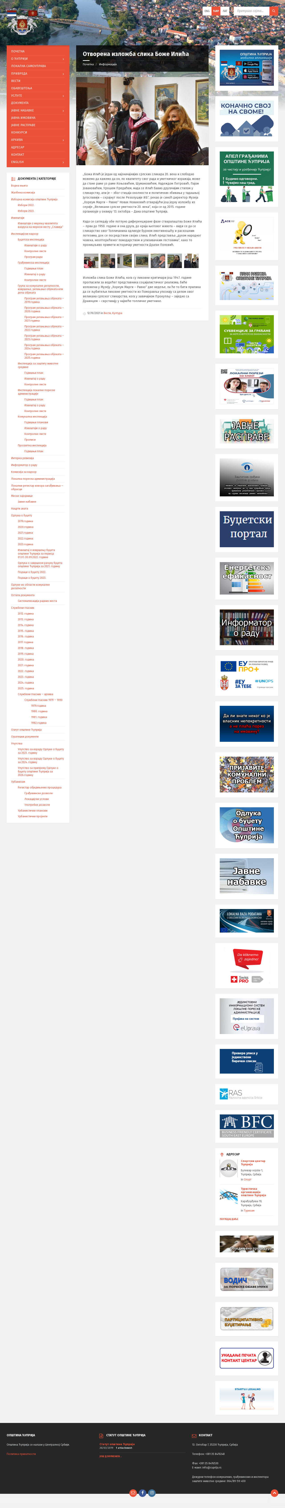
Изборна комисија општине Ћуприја (34, 199)
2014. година (26, 625)
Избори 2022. (26, 205)
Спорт (247, 1179)
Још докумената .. (111, 1456)
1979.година (38, 705)
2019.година (25, 521)
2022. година (26, 671)
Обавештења (21, 88)
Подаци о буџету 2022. (32, 572)
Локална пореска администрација (33, 478)
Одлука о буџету (21, 515)
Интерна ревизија (22, 458)
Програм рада (33, 257)
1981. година (39, 717)
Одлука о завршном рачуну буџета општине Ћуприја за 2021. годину (40, 564)
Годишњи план (33, 268)
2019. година (26, 653)
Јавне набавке (22, 110)
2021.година (25, 532)
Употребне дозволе (37, 804)
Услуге (16, 95)
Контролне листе (35, 251)
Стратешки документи (25, 736)
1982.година (39, 722)
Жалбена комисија (23, 192)
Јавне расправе (23, 125)
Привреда (19, 74)
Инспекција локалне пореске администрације (36, 392)
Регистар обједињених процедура (39, 787)
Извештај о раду (34, 274)
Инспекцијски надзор (24, 233)
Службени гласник (22, 607)
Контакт (17, 155)
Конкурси (19, 132)
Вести (107, 313)
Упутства (16, 743)
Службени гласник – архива (35, 694)
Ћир (216, 11)
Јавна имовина (23, 118)
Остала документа (23, 595)
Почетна (88, 64)
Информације (108, 64)
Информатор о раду (24, 465)
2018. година (26, 648)
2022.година (25, 538)
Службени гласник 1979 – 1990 (43, 700)
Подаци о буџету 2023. (32, 577)
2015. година (26, 631)
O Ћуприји (19, 59)
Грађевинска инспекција (33, 262)
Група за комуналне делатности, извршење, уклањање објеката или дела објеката (40, 289)
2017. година (25, 642)
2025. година (26, 688)
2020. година (26, 659)
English (17, 162)
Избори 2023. (26, 211)
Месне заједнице (22, 495)
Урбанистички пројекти (32, 816)
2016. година (26, 636)
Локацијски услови (36, 799)
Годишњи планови (36, 422)
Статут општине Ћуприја (26, 729)
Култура (117, 313)
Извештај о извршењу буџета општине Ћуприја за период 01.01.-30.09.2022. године (36, 554)
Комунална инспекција (32, 416)
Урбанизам (18, 781)
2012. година (26, 613)
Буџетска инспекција (31, 239)
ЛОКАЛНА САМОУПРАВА (28, 66)
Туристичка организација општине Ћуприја (253, 1192)
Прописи (30, 439)
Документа (19, 103)
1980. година (39, 711)
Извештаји (17, 217)
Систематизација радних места (37, 601)
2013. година (26, 619)
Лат (225, 11)
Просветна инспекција (32, 445)
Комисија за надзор (24, 471)
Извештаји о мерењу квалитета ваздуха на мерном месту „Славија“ (40, 225)
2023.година (25, 544)
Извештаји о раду (35, 245)
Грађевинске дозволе (38, 793)
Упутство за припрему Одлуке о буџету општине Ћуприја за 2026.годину (38, 771)
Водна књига (19, 185)
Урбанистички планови (32, 810)
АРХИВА (17, 140)
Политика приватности (21, 1454)
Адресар (17, 147)
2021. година (26, 665)
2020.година (25, 527)
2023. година (26, 676)
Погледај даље (229, 1219)
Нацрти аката (19, 508)
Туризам (249, 1210)
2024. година (26, 682)
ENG (207, 11)
